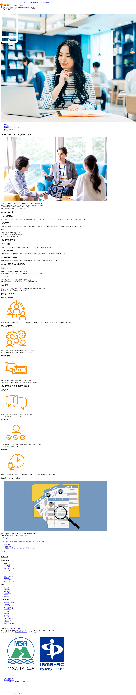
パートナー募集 (44, 2)
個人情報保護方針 (9, 680)
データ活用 (7, 566)
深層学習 (6, 596)
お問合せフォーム (22, 632)
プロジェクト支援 (9, 581)
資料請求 (7, 544)
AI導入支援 (7, 565)
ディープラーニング (9, 568)
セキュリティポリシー (10, 678)
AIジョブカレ (8, 607)
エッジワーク (8, 609)
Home (5, 563)
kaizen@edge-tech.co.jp (16, 628)
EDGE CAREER (9, 605)
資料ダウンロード (9, 623)
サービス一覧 (4, 557)
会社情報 (29, 2)
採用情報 (35, 2)
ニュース (6, 617)
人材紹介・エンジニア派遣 (11, 127)
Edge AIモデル (8, 579)
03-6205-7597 (20, 548)
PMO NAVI (7, 604)
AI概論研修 (7, 589)
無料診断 (6, 578)
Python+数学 (7, 593)
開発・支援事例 (8, 576)
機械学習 (6, 594)
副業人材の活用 (8, 129)
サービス (22, 2)
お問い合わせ (5, 538)
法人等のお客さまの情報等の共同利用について (17, 681)
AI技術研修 (7, 591)
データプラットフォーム (11, 570)
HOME (6, 124)
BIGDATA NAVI (9, 603)
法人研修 (6, 588)
